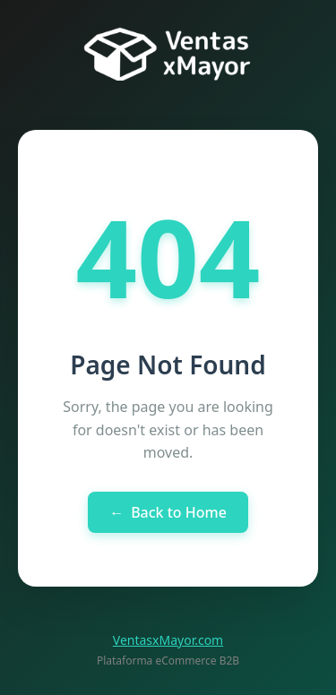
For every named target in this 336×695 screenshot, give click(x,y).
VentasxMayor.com (168, 639)
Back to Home (168, 512)
